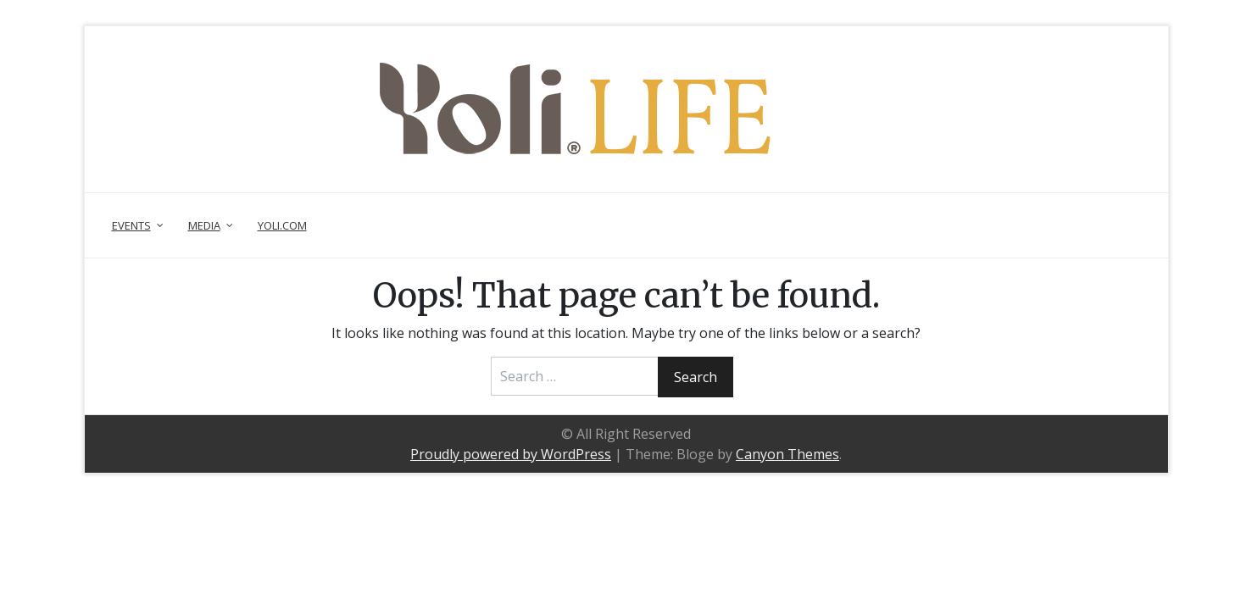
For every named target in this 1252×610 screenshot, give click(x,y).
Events (131, 225)
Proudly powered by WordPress (510, 454)
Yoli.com (282, 225)
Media (204, 225)
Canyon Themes (787, 454)
